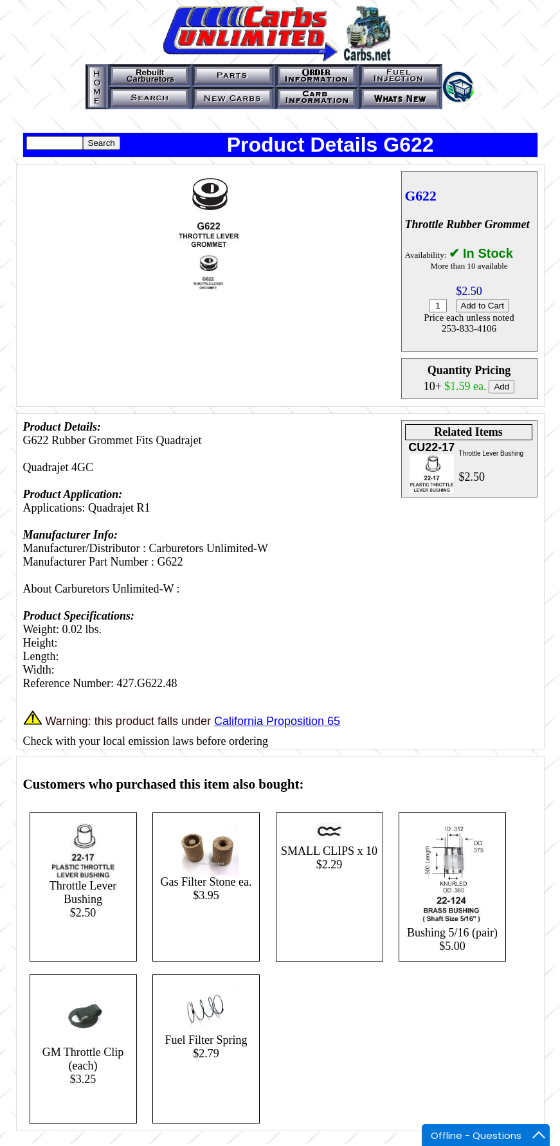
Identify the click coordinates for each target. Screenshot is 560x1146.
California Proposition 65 (277, 721)
